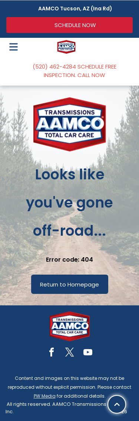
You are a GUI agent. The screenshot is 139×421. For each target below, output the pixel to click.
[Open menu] (13, 47)
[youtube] (88, 353)
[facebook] (51, 353)
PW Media (45, 396)
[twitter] (70, 353)
